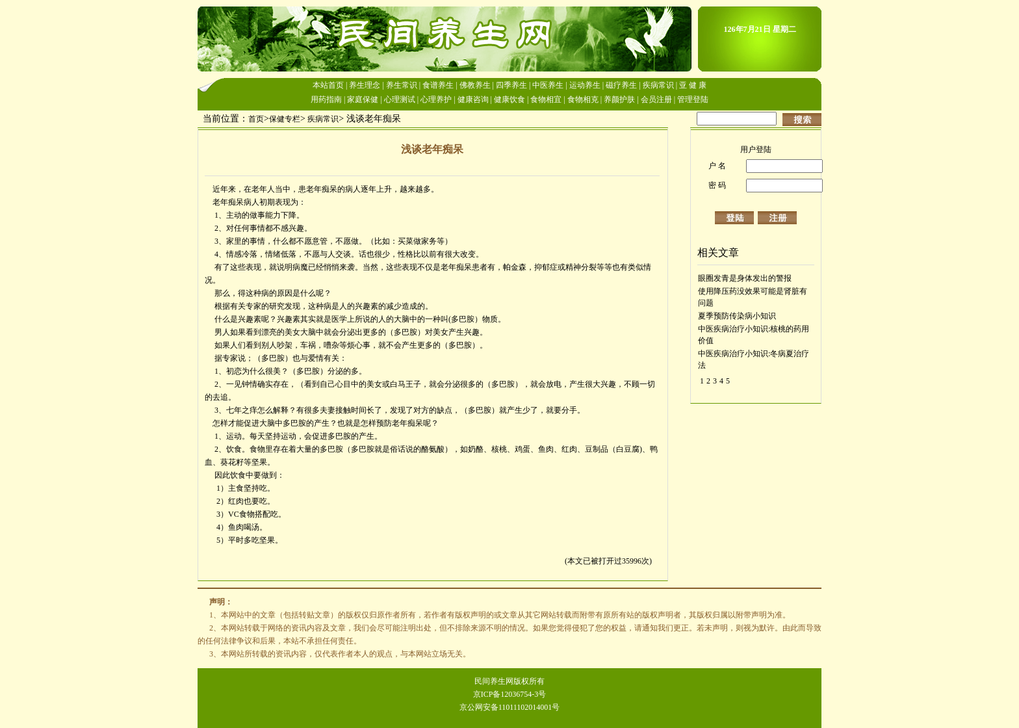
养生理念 (364, 85)
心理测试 (399, 99)
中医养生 (547, 85)
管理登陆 (692, 99)
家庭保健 (362, 99)
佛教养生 (475, 85)
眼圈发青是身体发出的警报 (745, 278)
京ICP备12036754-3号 (510, 694)
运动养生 (584, 85)
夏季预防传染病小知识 (737, 315)
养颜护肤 (619, 99)
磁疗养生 (621, 85)
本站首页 (328, 85)
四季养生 (511, 85)
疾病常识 (658, 85)
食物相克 (583, 99)
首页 (256, 119)
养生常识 (401, 85)
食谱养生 (438, 85)
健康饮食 (509, 99)
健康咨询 (473, 99)
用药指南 (326, 99)
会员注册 (656, 99)
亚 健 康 (692, 85)
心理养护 (436, 99)
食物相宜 (545, 99)
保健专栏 (284, 119)
